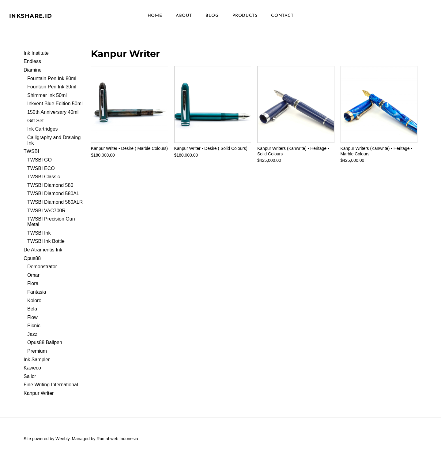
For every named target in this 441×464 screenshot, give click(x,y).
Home (155, 18)
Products (245, 18)
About (184, 18)
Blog (212, 18)
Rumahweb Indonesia (117, 443)
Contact (282, 18)
